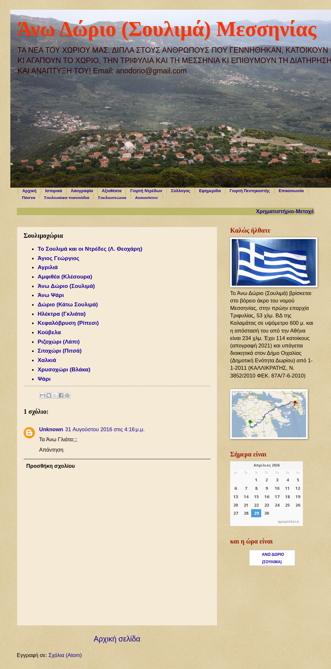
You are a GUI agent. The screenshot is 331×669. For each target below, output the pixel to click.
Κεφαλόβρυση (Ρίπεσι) (68, 323)
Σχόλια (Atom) (65, 655)
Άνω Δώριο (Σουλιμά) (66, 286)
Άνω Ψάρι (50, 295)
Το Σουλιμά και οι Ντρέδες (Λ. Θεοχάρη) (89, 249)
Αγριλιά (47, 267)
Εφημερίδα (210, 190)
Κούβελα (49, 332)
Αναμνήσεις (147, 197)
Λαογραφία (82, 190)
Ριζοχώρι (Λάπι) (58, 341)
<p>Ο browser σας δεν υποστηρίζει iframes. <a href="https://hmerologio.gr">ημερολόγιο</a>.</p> (266, 493)
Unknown (51, 429)
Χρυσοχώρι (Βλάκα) (63, 369)
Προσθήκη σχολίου (50, 466)
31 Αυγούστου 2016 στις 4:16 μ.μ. (104, 429)
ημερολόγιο (288, 522)
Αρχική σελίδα (117, 639)
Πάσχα (28, 197)
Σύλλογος (180, 190)
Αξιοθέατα (112, 190)
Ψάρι (44, 379)
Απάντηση (51, 450)
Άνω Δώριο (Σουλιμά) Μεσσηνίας (166, 28)
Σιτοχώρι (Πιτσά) (59, 350)
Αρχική (29, 190)
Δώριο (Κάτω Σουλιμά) (67, 304)
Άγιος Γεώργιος (58, 258)
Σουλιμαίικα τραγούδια (66, 197)
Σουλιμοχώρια (112, 197)
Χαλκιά (46, 360)
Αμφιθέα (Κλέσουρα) (64, 276)
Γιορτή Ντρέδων (146, 190)
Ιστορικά (53, 190)
